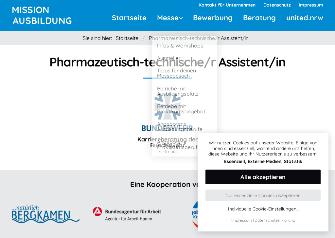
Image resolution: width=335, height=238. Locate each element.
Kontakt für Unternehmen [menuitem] (227, 5)
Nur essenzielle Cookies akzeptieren (263, 195)
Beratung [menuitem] (259, 17)
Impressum (241, 220)
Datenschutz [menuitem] (277, 5)
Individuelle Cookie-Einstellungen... (263, 209)
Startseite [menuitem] (129, 17)
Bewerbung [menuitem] (213, 17)
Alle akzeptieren (263, 177)
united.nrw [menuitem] (304, 17)
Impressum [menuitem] (311, 5)
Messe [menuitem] (168, 17)
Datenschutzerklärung (275, 220)
